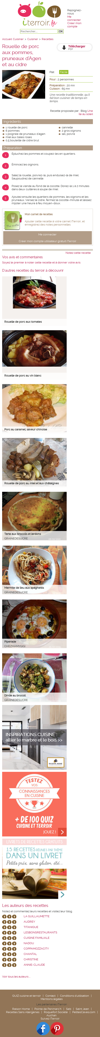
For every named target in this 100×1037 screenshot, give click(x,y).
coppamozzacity (36, 948)
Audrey (29, 921)
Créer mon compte (74, 25)
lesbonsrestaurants (40, 932)
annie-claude (34, 964)
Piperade (10, 641)
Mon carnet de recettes (39, 214)
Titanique (31, 927)
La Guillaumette (36, 916)
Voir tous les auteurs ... (16, 976)
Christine (31, 959)
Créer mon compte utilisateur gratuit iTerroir (47, 241)
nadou (29, 943)
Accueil (7, 39)
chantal (30, 954)
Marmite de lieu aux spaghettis (24, 587)
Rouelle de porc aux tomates (23, 321)
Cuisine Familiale (36, 937)
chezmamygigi (14, 646)
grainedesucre (16, 538)
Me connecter (74, 18)
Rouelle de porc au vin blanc (22, 375)
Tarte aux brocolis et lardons (22, 534)
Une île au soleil (86, 112)
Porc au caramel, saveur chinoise (25, 429)
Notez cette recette (78, 252)
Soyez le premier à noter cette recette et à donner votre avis (41, 262)
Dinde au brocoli (15, 695)
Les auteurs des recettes (25, 905)
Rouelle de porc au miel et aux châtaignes (31, 483)
